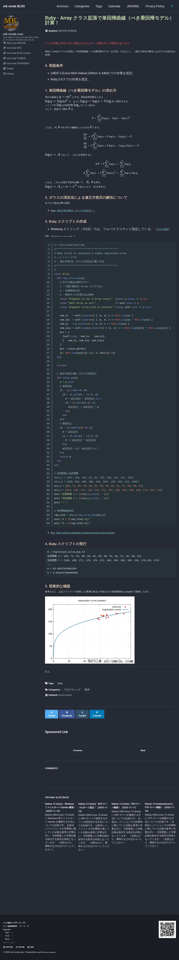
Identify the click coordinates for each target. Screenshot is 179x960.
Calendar (112, 6)
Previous (78, 789)
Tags (96, 6)
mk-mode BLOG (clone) (16, 62)
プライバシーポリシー (12, 943)
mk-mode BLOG (14, 6)
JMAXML (130, 6)
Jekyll (39, 952)
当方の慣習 (165, 255)
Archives (60, 6)
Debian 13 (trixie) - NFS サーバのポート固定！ (92, 848)
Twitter (8, 78)
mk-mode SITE (12, 57)
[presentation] (71, 99)
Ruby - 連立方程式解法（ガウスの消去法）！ (82, 237)
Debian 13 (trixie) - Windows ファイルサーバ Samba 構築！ (59, 848)
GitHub (8, 83)
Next (143, 789)
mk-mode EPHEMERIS (16, 72)
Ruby (60, 723)
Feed (38, 947)
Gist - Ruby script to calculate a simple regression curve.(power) (94, 563)
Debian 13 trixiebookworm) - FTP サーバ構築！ (157, 847)
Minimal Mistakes (52, 952)
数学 (87, 730)
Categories (79, 6)
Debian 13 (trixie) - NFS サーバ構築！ (124, 845)
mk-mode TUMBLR (14, 67)
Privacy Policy (152, 6)
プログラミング (72, 730)
